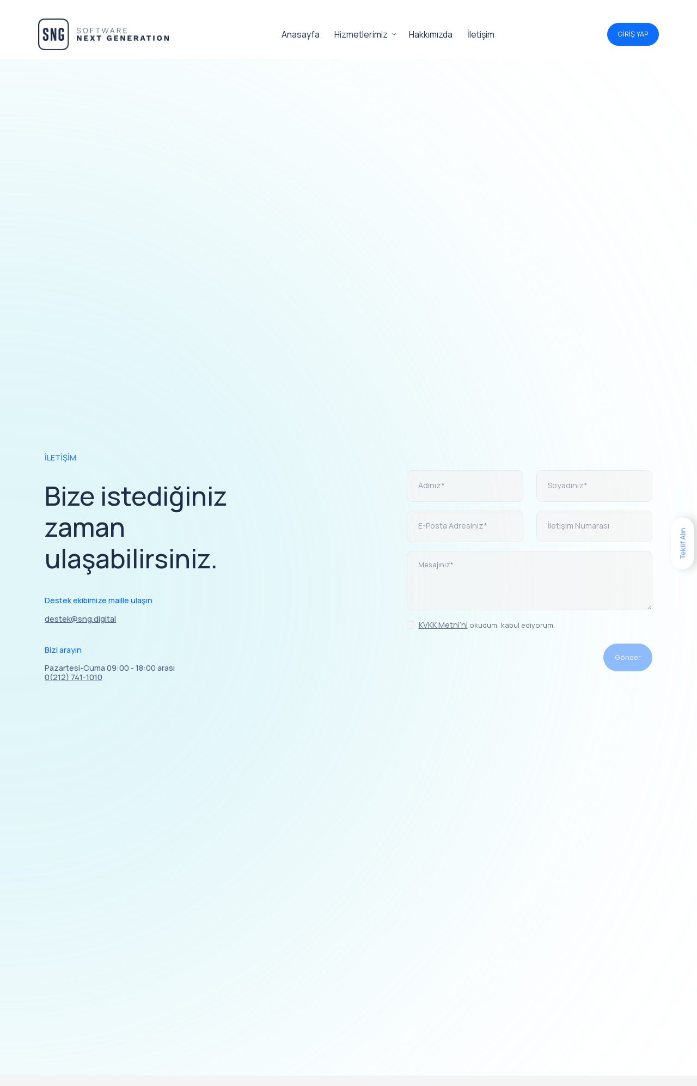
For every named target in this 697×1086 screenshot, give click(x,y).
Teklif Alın (682, 543)
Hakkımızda (431, 34)
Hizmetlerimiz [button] (361, 34)
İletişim (480, 34)
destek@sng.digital (80, 618)
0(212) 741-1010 (73, 677)
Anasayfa (301, 34)
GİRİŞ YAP (633, 34)
